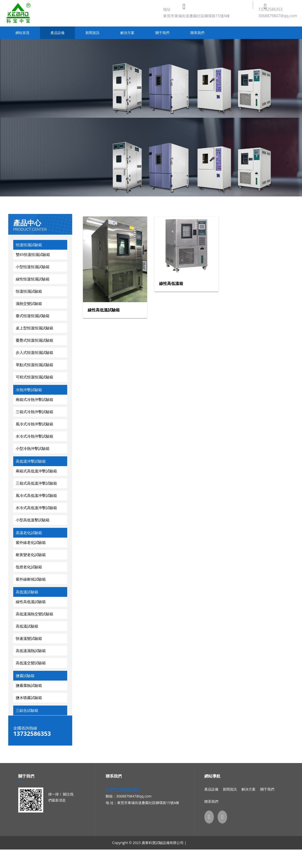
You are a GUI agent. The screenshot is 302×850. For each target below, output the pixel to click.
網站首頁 (22, 32)
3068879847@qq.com (277, 15)
